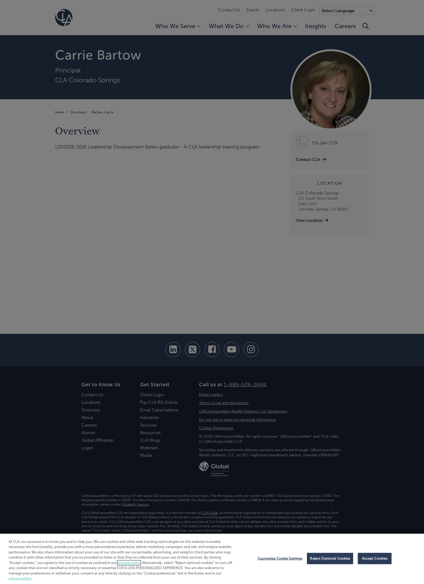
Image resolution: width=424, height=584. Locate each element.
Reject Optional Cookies (330, 558)
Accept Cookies (375, 558)
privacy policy (129, 563)
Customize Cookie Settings (280, 558)
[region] (212, 559)
